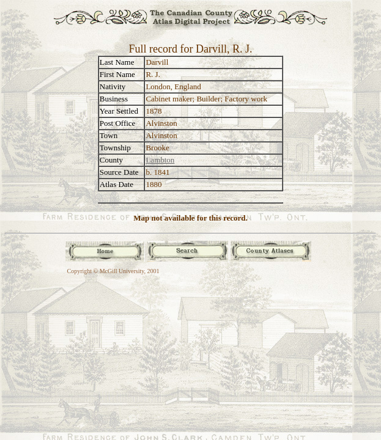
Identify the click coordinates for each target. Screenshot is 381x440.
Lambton (160, 159)
